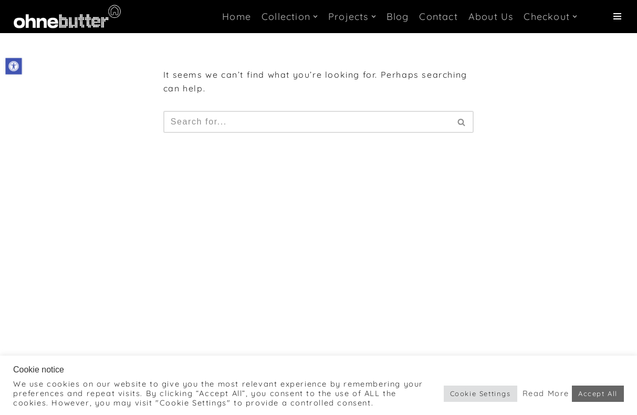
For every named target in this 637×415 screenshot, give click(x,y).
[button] (13, 66)
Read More (546, 393)
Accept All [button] (598, 393)
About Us (491, 17)
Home (236, 17)
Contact (438, 17)
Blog (398, 17)
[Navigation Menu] (617, 16)
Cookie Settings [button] (480, 393)
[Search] (307, 122)
